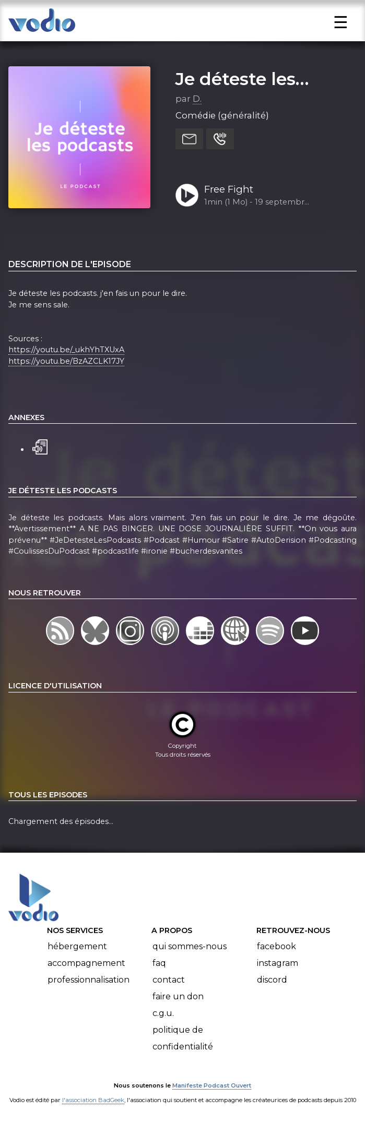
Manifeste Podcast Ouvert (211, 1085)
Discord (272, 980)
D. (197, 98)
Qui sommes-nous (189, 946)
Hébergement (77, 946)
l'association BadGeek (93, 1100)
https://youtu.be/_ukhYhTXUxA (66, 349)
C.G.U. (163, 1013)
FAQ (159, 963)
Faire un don (178, 996)
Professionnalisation (88, 980)
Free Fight (228, 189)
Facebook (276, 946)
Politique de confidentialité (182, 1038)
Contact (168, 980)
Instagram (277, 963)
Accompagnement (86, 963)
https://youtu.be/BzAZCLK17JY (66, 361)
